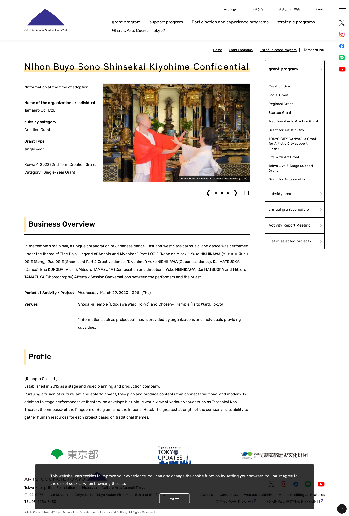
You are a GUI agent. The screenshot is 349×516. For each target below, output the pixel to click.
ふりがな (251, 9)
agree (174, 498)
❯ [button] (235, 192)
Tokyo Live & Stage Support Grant (291, 168)
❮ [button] (208, 192)
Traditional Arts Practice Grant (293, 121)
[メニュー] (342, 8)
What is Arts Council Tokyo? (138, 30)
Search (319, 9)
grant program (126, 21)
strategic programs (296, 21)
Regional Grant (281, 104)
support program (166, 21)
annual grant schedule (289, 210)
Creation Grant (281, 86)
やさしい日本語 (285, 9)
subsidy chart (281, 194)
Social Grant (278, 95)
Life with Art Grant (284, 157)
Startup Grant (280, 112)
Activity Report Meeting (290, 225)
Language (220, 9)
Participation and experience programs (230, 21)
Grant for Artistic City (286, 130)
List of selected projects (290, 241)
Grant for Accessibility (287, 179)
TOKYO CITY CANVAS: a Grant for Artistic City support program (293, 144)
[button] (216, 193)
